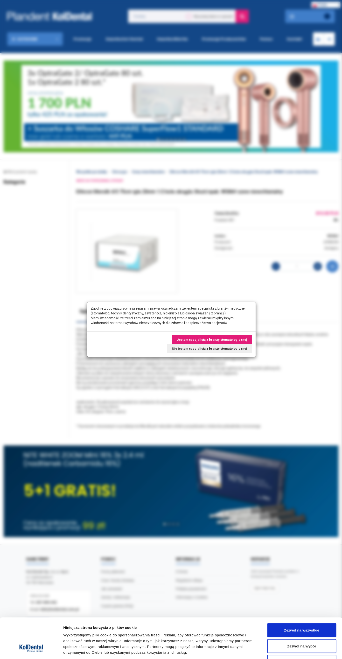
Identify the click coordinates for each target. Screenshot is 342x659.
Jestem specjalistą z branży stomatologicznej (212, 339)
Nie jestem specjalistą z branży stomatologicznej (209, 348)
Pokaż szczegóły (257, 649)
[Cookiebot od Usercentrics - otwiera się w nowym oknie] (31, 649)
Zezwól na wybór (301, 612)
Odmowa (301, 627)
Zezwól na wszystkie (301, 596)
